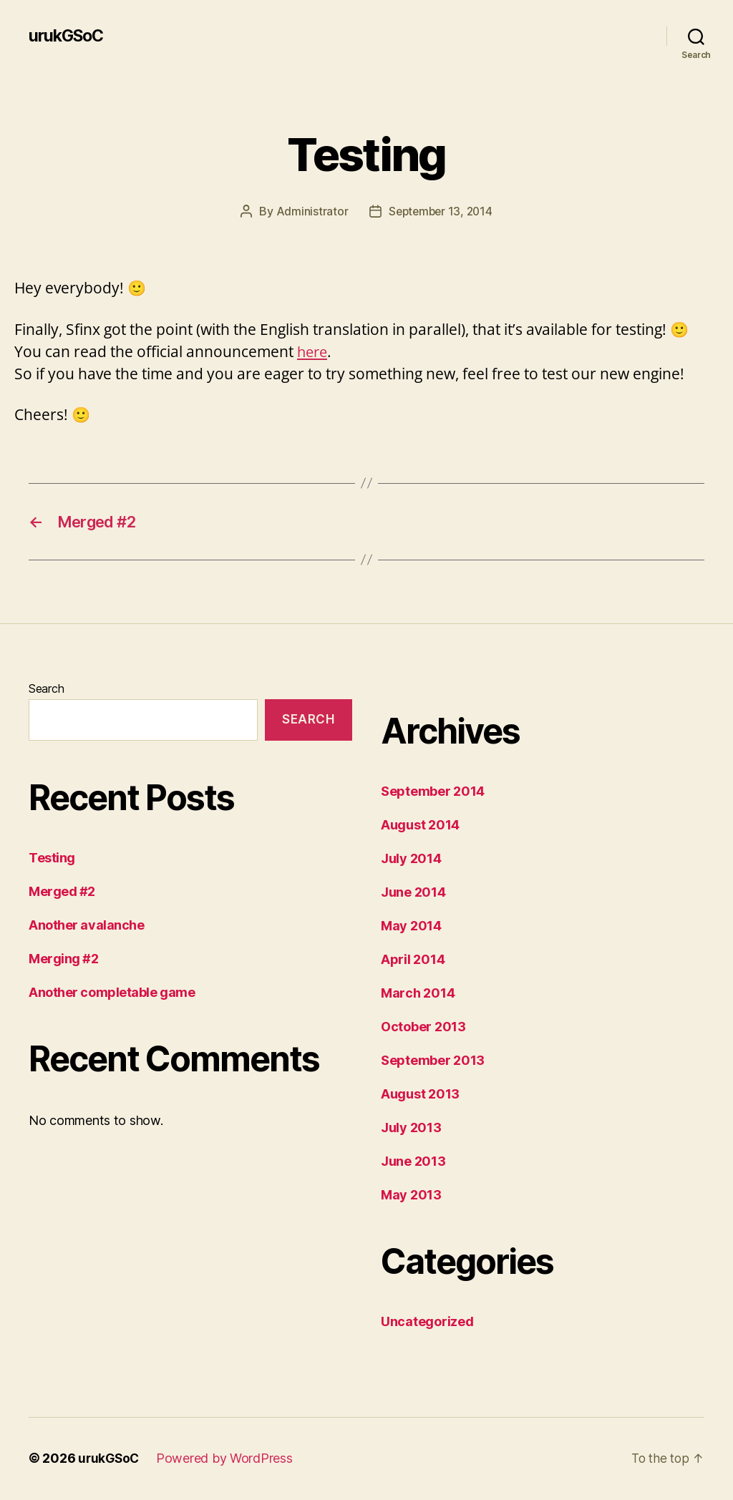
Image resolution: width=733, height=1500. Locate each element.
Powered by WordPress (227, 1459)
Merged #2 (62, 893)
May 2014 (411, 927)
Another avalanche (86, 927)
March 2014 (418, 994)
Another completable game (112, 994)
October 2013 (423, 1028)
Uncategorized (427, 1322)
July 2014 (411, 859)
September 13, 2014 (441, 211)
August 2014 (420, 826)
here (313, 351)
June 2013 (413, 1162)
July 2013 (411, 1128)
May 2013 (411, 1196)
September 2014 (433, 792)
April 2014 (413, 960)
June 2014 (413, 893)
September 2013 (433, 1061)
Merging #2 (64, 960)
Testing (52, 859)
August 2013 (420, 1095)
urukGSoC (68, 35)
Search (46, 690)
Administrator (309, 211)
